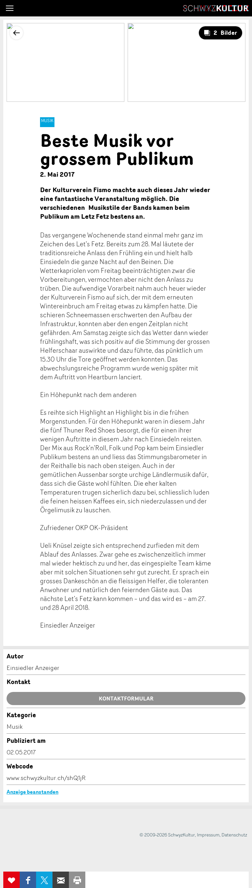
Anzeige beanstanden (32, 792)
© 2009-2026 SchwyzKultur (167, 835)
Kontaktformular (126, 698)
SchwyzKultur (216, 8)
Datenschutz (234, 835)
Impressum (208, 835)
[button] (9, 8)
